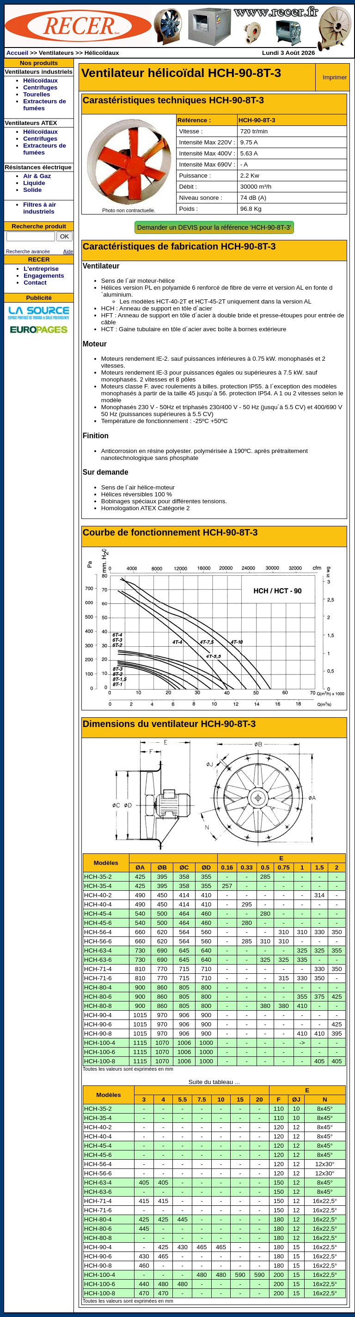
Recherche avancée (27, 251)
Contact (35, 282)
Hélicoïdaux (40, 80)
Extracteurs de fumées (44, 105)
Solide (32, 189)
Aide (68, 251)
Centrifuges (40, 87)
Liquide (34, 182)
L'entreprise (41, 268)
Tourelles (36, 94)
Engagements (44, 275)
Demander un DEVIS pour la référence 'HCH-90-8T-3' (214, 227)
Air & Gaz (37, 176)
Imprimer (335, 77)
